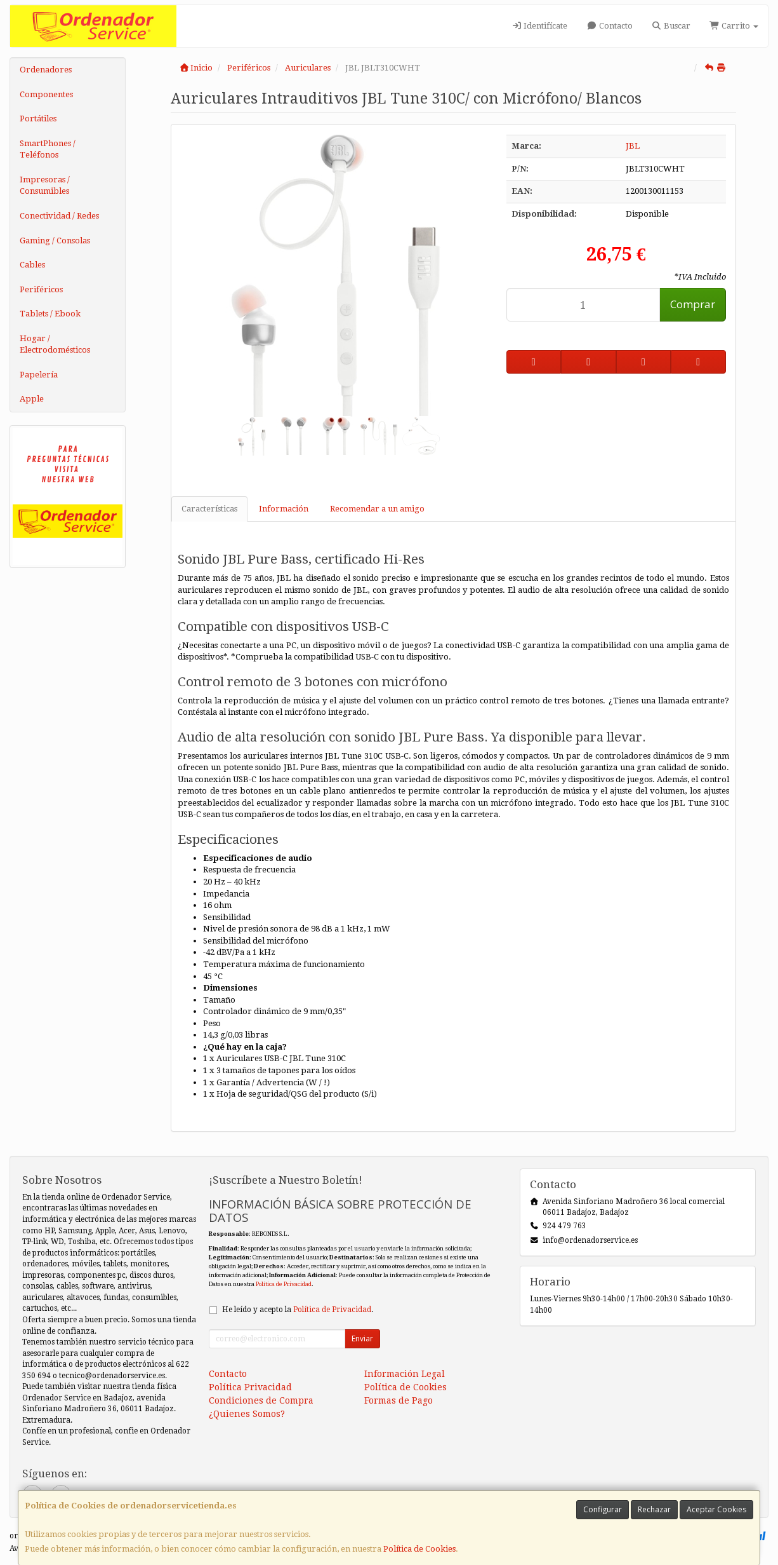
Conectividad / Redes (59, 215)
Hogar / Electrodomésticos (55, 344)
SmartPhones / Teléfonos (48, 149)
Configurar (602, 1509)
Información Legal (404, 1374)
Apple (32, 398)
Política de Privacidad (284, 1283)
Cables (32, 264)
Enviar (362, 1338)
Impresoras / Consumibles (45, 185)
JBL (633, 146)
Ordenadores (46, 69)
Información (283, 508)
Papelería (39, 374)
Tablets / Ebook (50, 313)
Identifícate (539, 25)
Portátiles (38, 118)
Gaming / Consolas (55, 240)
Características (209, 508)
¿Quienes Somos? (247, 1414)
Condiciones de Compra (261, 1400)
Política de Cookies (419, 1549)
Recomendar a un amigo (377, 508)
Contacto (609, 25)
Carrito (733, 25)
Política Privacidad (250, 1387)
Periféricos (41, 289)
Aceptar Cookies (716, 1509)
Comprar (692, 304)
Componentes (46, 94)
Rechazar (654, 1509)
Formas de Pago (398, 1400)
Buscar (671, 25)
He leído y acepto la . (297, 1309)
